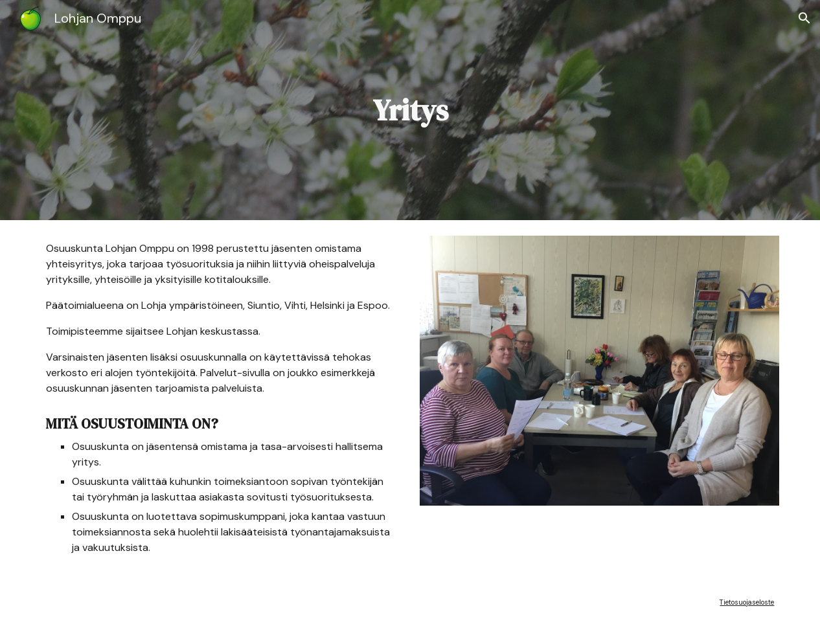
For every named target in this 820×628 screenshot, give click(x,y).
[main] (410, 110)
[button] (804, 18)
